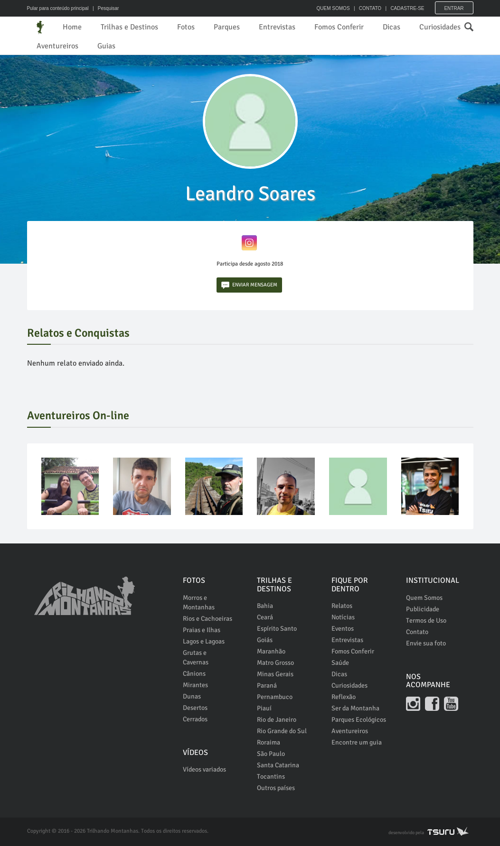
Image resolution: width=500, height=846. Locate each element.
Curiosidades (440, 27)
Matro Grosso (275, 663)
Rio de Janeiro (276, 720)
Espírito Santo (277, 629)
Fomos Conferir (339, 27)
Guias (106, 46)
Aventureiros (57, 46)
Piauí (264, 708)
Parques (227, 27)
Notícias (343, 617)
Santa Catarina (278, 765)
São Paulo (271, 754)
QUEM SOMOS (333, 8)
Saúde (340, 663)
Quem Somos (424, 598)
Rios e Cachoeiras (207, 619)
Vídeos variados (204, 769)
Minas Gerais (275, 674)
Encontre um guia (356, 742)
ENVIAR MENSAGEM (249, 285)
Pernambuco (274, 697)
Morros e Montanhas (199, 602)
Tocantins (271, 776)
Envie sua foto (426, 643)
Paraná (267, 685)
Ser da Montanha (355, 708)
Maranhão (271, 651)
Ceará (265, 617)
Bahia (265, 606)
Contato (417, 632)
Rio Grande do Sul (282, 731)
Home (72, 27)
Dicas (391, 27)
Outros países (276, 788)
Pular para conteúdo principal (58, 8)
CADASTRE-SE (407, 8)
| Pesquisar (104, 8)
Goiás (265, 640)
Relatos (341, 606)
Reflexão (343, 697)
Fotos (186, 27)
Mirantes (195, 685)
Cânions (194, 674)
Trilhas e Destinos (129, 27)
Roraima (268, 742)
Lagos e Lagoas (204, 641)
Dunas (192, 696)
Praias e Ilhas (201, 630)
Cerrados (195, 719)
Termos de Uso (426, 620)
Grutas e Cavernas (195, 657)
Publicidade (422, 609)
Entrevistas (277, 27)
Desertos (195, 708)
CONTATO (370, 8)
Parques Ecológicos (358, 720)
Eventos (342, 629)
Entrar (453, 8)
